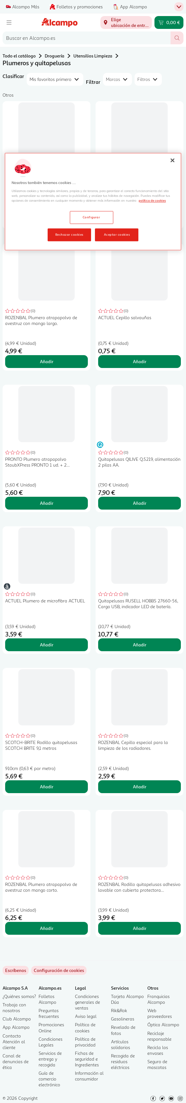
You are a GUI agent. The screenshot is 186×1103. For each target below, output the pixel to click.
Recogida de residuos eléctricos (123, 1061)
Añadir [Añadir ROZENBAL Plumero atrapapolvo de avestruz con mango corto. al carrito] (46, 928)
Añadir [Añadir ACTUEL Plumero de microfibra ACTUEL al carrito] (46, 644)
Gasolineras (122, 1018)
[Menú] (9, 22)
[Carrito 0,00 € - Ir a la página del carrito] (168, 22)
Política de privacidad (85, 1041)
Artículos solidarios (120, 1044)
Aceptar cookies (117, 234)
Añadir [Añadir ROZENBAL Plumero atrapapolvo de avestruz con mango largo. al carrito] (46, 361)
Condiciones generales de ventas (87, 1002)
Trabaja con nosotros (14, 1007)
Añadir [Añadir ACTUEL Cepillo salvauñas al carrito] (139, 361)
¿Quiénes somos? (19, 996)
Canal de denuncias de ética (16, 1061)
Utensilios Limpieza (92, 55)
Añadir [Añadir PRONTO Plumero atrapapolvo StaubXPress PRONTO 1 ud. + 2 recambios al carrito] (46, 503)
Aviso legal (86, 1016)
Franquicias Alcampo (158, 999)
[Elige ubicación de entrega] (126, 22)
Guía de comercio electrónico (49, 1078)
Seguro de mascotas (157, 1064)
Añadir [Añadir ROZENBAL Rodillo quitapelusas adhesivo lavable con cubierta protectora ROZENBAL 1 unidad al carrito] (139, 928)
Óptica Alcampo (163, 1024)
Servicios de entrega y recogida (50, 1058)
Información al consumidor (89, 1075)
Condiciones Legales (50, 1041)
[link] (59, 970)
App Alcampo (16, 1027)
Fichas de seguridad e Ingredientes (87, 1058)
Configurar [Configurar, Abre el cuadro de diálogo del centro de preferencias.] (91, 217)
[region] (93, 202)
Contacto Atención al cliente (14, 1041)
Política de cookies (85, 1027)
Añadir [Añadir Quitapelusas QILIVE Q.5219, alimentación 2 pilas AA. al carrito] (139, 503)
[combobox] (86, 37)
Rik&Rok (119, 1010)
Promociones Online (51, 1027)
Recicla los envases (157, 1050)
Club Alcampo (17, 1018)
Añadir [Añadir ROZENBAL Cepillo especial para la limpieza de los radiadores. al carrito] (139, 786)
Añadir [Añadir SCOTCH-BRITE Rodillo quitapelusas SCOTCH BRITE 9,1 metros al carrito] (46, 786)
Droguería (54, 55)
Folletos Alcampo (47, 999)
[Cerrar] (172, 160)
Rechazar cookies (69, 234)
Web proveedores (159, 1013)
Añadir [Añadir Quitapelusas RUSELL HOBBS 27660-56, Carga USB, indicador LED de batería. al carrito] (139, 644)
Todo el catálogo (19, 55)
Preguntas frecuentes (49, 1013)
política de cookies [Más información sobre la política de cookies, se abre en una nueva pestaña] (152, 201)
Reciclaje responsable (159, 1036)
